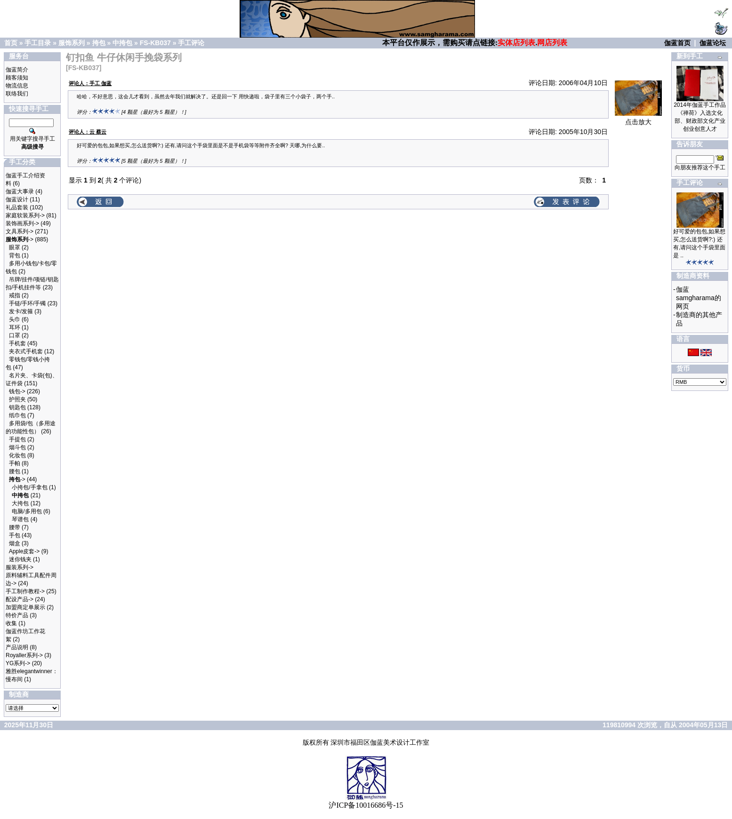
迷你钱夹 (20, 559)
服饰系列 (71, 43)
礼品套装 (17, 207)
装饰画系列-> (22, 223)
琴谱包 (20, 519)
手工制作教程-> (25, 591)
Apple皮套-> (24, 551)
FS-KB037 (155, 43)
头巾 (14, 319)
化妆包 (17, 455)
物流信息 (17, 85)
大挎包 (20, 503)
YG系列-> (18, 663)
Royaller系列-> (24, 655)
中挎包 (122, 43)
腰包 (14, 471)
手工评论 (191, 43)
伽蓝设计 (17, 199)
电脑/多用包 (26, 511)
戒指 (14, 295)
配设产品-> (19, 599)
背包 (14, 255)
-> (19, 239)
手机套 (17, 343)
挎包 (98, 43)
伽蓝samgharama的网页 (698, 298)
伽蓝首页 (677, 43)
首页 (10, 43)
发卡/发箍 (21, 311)
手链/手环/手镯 (27, 303)
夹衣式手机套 (26, 351)
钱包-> (17, 391)
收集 (11, 623)
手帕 (14, 463)
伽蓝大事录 (20, 191)
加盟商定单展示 (25, 607)
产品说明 (17, 647)
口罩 (14, 335)
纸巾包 (17, 415)
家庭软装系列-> (25, 215)
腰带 (14, 527)
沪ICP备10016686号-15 (366, 805)
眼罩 (14, 247)
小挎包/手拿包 (29, 487)
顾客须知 (17, 77)
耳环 (14, 327)
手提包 (17, 439)
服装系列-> (19, 567)
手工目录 (37, 43)
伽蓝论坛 (713, 43)
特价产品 (17, 615)
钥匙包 (17, 407)
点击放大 (638, 119)
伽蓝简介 (17, 69)
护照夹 (17, 399)
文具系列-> (19, 231)
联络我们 (17, 93)
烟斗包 (17, 447)
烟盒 (14, 543)
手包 (14, 535)
